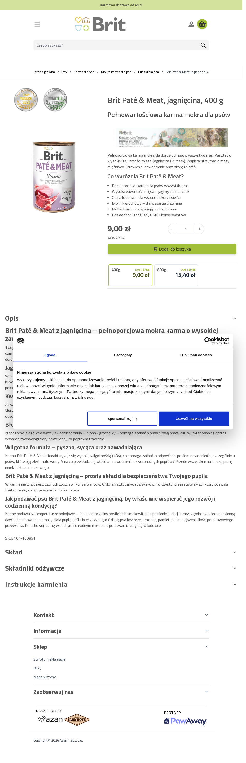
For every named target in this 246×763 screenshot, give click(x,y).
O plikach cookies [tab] (196, 355)
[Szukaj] (203, 45)
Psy (64, 71)
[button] (121, 615)
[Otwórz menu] (37, 24)
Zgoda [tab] (50, 355)
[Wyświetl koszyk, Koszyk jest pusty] (202, 24)
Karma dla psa (84, 71)
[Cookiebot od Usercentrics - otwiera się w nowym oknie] (208, 340)
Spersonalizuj (123, 419)
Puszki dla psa (148, 71)
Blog (37, 668)
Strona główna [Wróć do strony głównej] (44, 71)
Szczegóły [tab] (123, 355)
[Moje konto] (191, 24)
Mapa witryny (44, 677)
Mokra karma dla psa (116, 71)
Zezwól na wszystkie (194, 419)
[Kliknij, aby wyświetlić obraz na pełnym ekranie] (54, 176)
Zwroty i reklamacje (49, 659)
